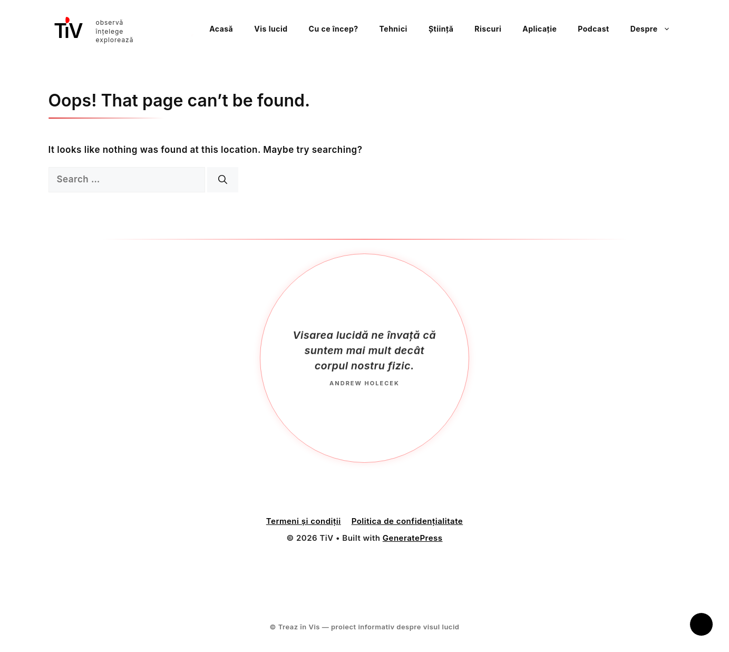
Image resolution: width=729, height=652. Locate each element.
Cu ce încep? (333, 28)
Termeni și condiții (303, 523)
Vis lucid (270, 28)
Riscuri (487, 28)
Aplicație (539, 28)
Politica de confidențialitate (407, 523)
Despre (655, 29)
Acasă (221, 28)
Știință (441, 28)
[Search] (222, 179)
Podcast (593, 28)
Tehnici (393, 28)
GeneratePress (413, 539)
